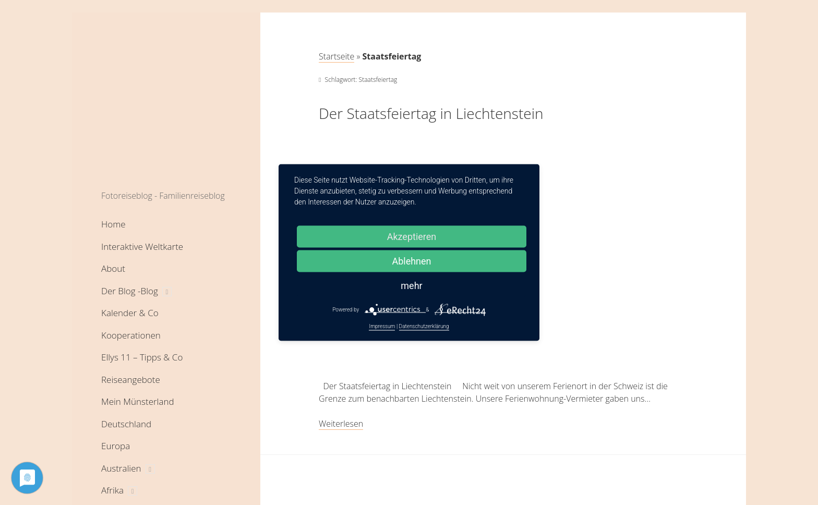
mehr (411, 285)
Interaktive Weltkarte (142, 246)
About (113, 268)
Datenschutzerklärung (424, 326)
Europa (115, 446)
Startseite (336, 56)
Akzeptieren (412, 236)
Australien (121, 468)
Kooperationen (131, 335)
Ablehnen (411, 261)
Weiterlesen (341, 424)
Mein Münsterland (137, 401)
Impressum (382, 326)
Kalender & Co (130, 313)
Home (113, 224)
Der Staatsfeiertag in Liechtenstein (431, 113)
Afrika (112, 490)
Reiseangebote (130, 380)
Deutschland (126, 424)
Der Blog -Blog (129, 291)
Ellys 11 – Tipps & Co (142, 357)
